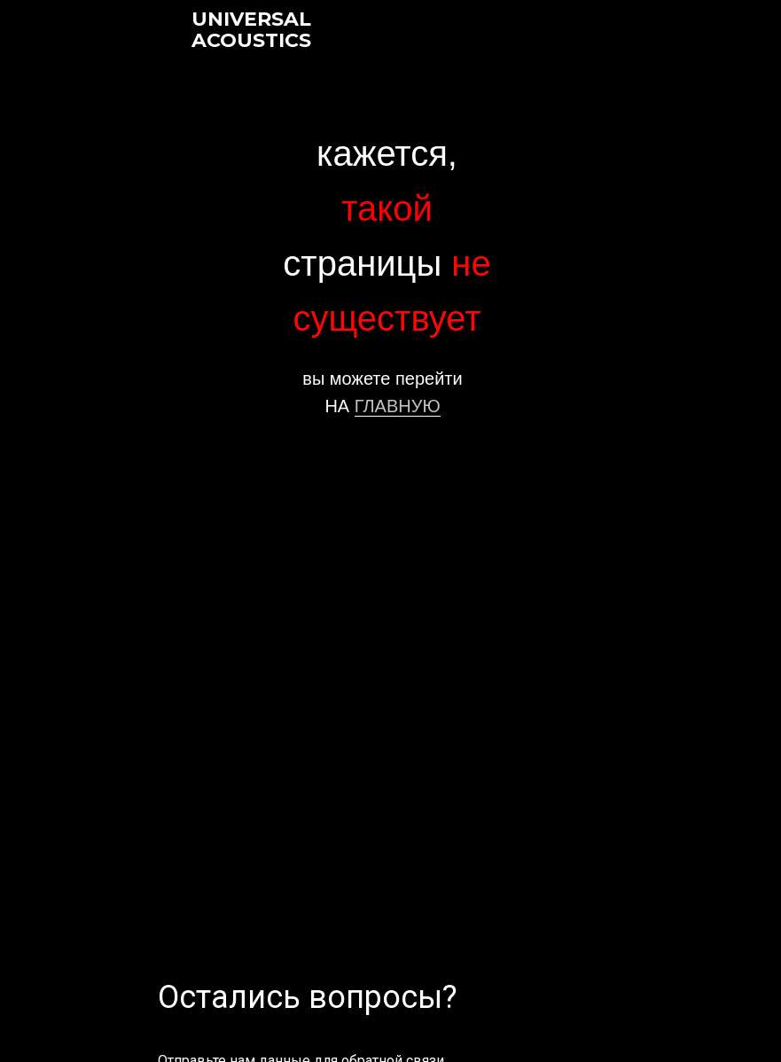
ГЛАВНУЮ (398, 406)
